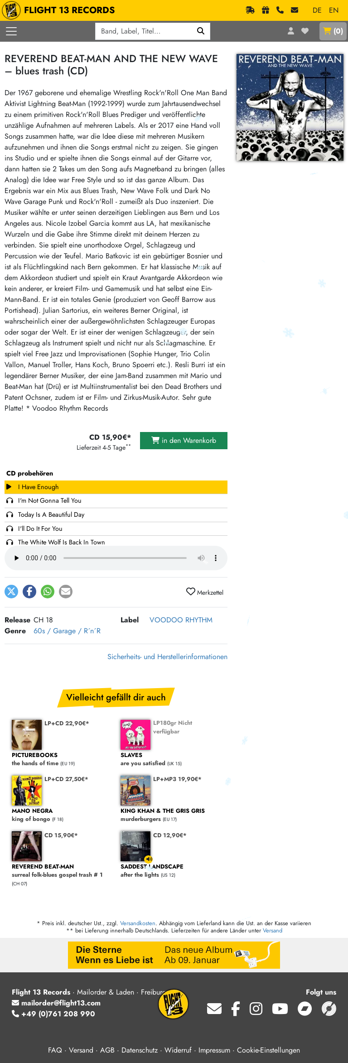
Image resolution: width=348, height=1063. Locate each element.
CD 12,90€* (170, 835)
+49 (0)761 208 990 (53, 1014)
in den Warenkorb (183, 440)
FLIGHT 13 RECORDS (60, 10)
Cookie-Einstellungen (268, 1050)
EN (333, 10)
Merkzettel (204, 592)
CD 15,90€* (61, 835)
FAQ (55, 1050)
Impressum (214, 1050)
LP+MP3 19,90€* (177, 779)
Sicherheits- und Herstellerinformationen (167, 656)
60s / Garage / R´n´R (67, 631)
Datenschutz (139, 1050)
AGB (107, 1050)
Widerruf (178, 1050)
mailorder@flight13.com (56, 1003)
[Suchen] (201, 31)
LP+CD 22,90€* (66, 723)
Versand (272, 930)
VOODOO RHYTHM (181, 620)
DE (317, 10)
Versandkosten (137, 923)
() (333, 31)
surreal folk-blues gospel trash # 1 (61, 871)
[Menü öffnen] (11, 31)
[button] (11, 591)
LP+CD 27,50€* (66, 779)
